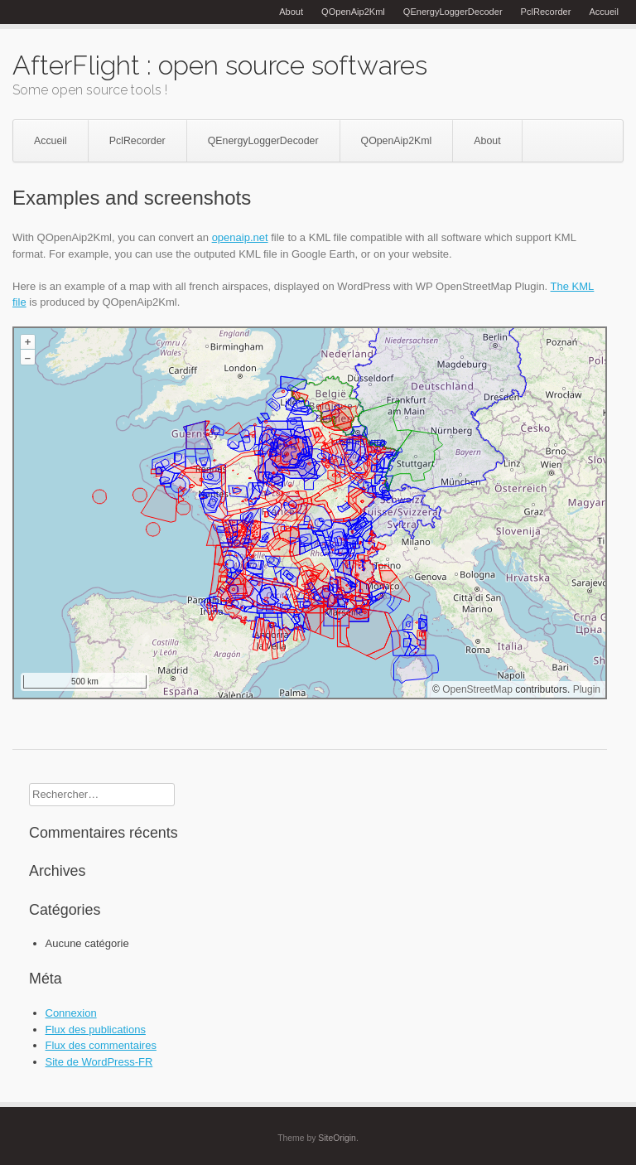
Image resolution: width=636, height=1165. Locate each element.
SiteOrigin (337, 1138)
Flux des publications (96, 1029)
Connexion (71, 1013)
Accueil (604, 12)
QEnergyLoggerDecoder (453, 12)
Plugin (585, 689)
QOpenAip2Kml (353, 12)
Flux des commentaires (101, 1045)
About (291, 12)
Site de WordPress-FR (99, 1062)
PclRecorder (546, 12)
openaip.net (240, 237)
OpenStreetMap (477, 689)
